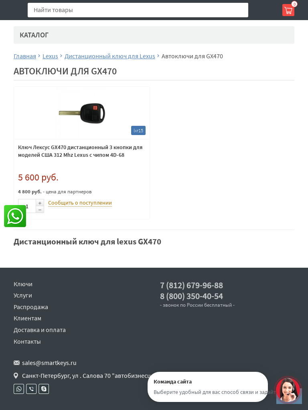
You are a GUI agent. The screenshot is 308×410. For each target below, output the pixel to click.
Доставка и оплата (40, 330)
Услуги (23, 295)
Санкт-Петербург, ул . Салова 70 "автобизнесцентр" (94, 375)
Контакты (27, 341)
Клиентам (27, 318)
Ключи (23, 284)
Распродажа (31, 307)
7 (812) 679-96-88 (191, 285)
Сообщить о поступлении (80, 202)
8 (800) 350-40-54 (191, 296)
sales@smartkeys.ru (49, 363)
